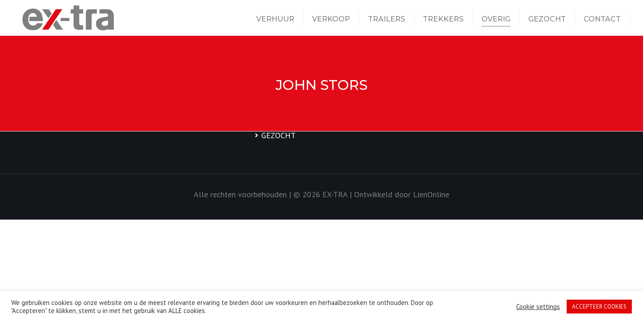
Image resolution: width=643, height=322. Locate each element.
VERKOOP (331, 19)
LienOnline (431, 194)
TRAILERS (386, 19)
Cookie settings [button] (538, 307)
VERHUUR (275, 19)
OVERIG (495, 19)
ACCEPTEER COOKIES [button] (599, 306)
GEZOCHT (547, 19)
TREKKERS (443, 19)
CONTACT (602, 19)
